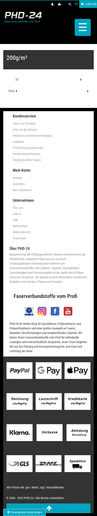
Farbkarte (18, 141)
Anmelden (19, 184)
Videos (17, 214)
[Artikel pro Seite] (48, 79)
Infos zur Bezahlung (25, 129)
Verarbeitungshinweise (26, 154)
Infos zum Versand (24, 123)
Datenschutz (20, 226)
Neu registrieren (22, 190)
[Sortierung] (48, 91)
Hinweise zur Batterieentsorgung (32, 135)
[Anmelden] (53, 4)
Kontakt (17, 178)
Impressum (19, 238)
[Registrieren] (60, 4)
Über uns (18, 208)
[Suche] (70, 4)
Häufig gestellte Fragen (27, 160)
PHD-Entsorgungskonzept (28, 148)
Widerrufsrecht (21, 232)
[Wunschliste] (76, 4)
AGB (15, 220)
